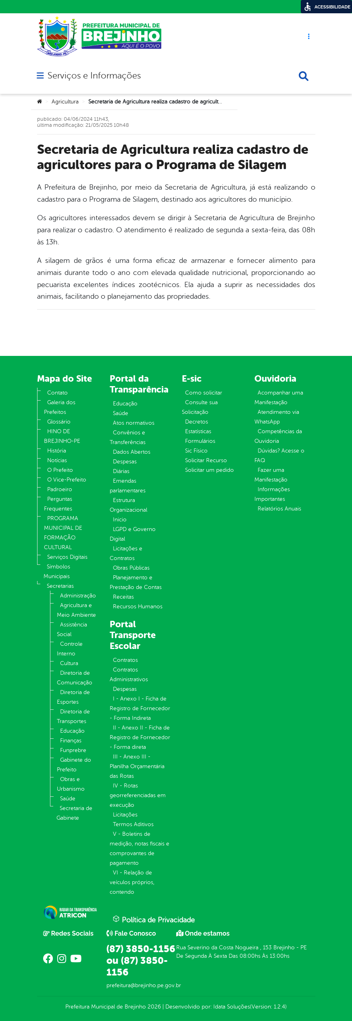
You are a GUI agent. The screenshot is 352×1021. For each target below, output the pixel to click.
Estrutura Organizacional (128, 505)
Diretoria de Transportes (73, 716)
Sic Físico (196, 451)
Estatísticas (198, 431)
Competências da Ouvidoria (278, 436)
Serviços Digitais (67, 557)
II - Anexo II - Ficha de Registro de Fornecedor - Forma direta (140, 737)
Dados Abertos (131, 452)
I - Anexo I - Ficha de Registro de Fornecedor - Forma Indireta (140, 708)
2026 (153, 1007)
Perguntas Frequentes (58, 504)
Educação (72, 731)
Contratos (125, 660)
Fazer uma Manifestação (270, 475)
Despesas (125, 462)
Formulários (200, 441)
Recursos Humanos (137, 607)
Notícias (57, 460)
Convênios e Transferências (128, 437)
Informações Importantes (272, 494)
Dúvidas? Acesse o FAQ (279, 455)
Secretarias (60, 586)
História (56, 451)
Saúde (67, 799)
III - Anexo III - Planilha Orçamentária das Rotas (137, 766)
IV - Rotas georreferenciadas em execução (138, 795)
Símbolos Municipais (57, 571)
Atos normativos (133, 423)
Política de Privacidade (153, 919)
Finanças (70, 741)
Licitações (125, 815)
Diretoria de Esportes (73, 697)
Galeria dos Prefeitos (59, 407)
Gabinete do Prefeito (74, 765)
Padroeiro (59, 489)
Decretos (196, 422)
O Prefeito (60, 470)
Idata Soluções (231, 1007)
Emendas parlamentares (128, 486)
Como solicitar (203, 393)
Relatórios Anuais (279, 509)
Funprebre (73, 750)
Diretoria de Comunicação (74, 678)
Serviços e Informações (94, 76)
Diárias (121, 471)
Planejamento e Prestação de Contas (136, 582)
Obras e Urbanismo (71, 784)
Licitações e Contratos (126, 553)
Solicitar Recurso (206, 460)
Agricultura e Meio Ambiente (76, 610)
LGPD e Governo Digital (133, 534)
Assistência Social (72, 629)
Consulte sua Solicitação (200, 407)
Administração (78, 596)
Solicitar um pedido (209, 470)
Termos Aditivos (133, 824)
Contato (57, 393)
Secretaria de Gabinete (74, 813)
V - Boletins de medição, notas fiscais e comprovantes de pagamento (139, 848)
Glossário (59, 422)
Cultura (69, 663)
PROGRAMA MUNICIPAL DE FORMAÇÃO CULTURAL (63, 532)
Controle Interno (70, 649)
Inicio (120, 520)
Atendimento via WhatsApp (276, 417)
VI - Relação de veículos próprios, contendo (132, 882)
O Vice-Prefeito (66, 480)
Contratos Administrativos (129, 674)
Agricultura (65, 102)
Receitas (123, 597)
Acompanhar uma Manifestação (278, 397)
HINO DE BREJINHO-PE (62, 436)
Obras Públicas (131, 568)
